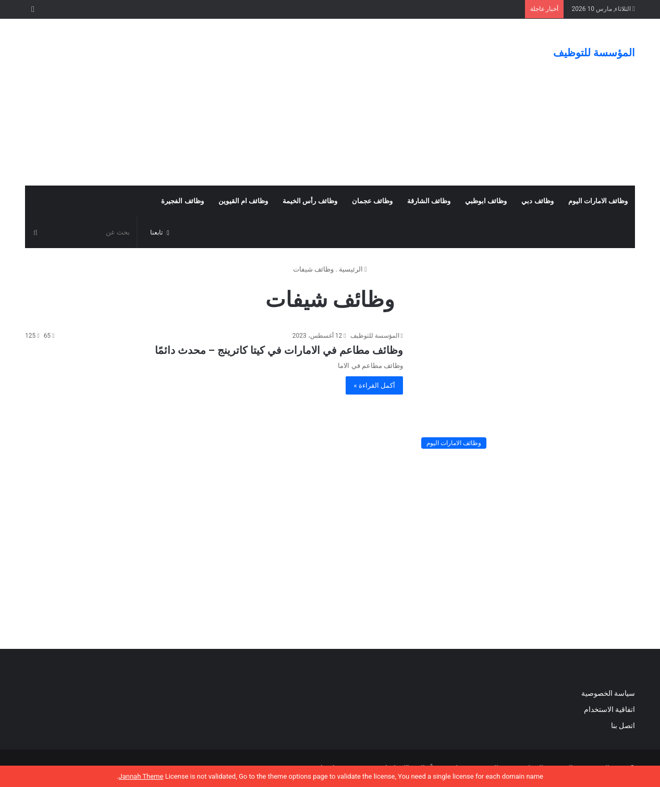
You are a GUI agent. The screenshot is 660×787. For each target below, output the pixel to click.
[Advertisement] (225, 102)
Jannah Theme (140, 776)
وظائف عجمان (372, 201)
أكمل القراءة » (374, 385)
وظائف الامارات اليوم (598, 201)
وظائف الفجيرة (182, 201)
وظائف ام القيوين (243, 201)
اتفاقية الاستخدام (609, 709)
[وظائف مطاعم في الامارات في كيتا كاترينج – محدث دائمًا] (525, 392)
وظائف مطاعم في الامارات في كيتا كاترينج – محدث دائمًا (279, 350)
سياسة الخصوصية (608, 693)
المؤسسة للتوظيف (374, 335)
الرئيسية (353, 269)
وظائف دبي (537, 201)
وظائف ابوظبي (486, 201)
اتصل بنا (622, 725)
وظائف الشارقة (428, 201)
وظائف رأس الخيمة (310, 201)
